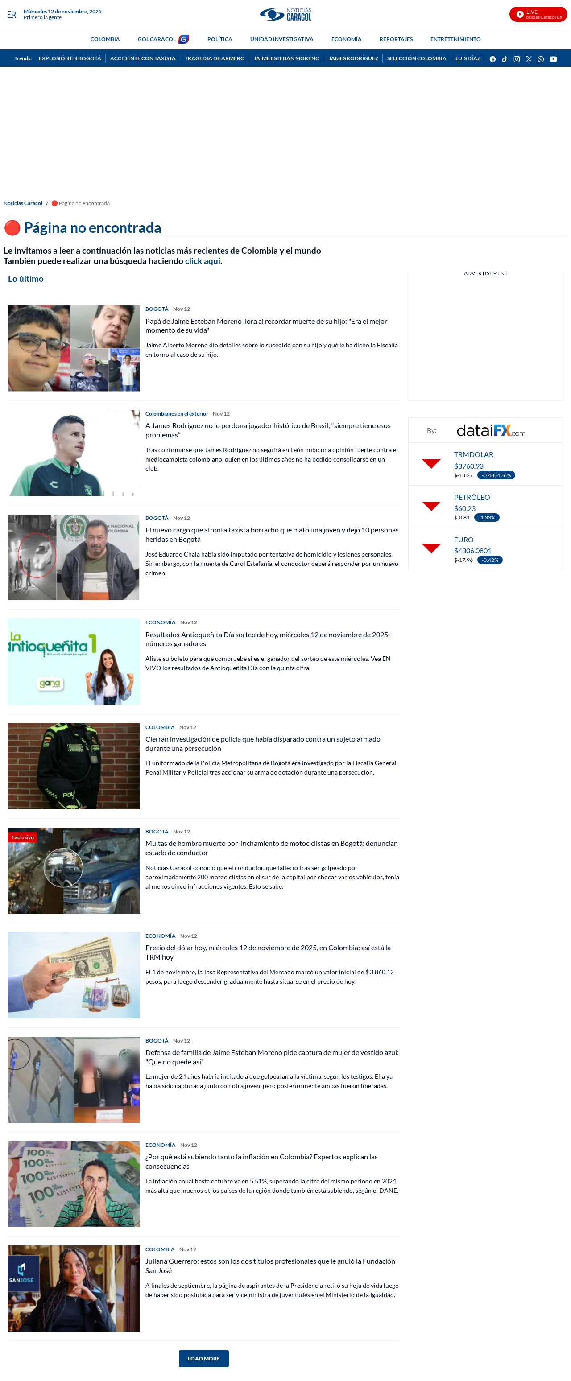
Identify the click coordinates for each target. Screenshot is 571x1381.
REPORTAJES (396, 39)
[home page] (285, 14)
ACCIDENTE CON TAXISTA (143, 58)
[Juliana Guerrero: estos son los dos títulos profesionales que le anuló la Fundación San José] (74, 1288)
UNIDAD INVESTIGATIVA (282, 39)
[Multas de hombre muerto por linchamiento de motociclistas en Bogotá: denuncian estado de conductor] (74, 871)
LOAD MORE (204, 1358)
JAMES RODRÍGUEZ (353, 58)
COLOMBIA (105, 39)
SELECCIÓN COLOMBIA (417, 58)
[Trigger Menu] (11, 15)
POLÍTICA (219, 39)
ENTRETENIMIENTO (455, 39)
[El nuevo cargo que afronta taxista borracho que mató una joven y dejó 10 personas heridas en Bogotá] (74, 557)
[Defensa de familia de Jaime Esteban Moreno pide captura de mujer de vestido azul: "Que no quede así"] (74, 1080)
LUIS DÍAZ (467, 58)
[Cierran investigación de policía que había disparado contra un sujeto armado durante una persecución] (74, 766)
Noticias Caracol (23, 203)
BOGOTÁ (157, 308)
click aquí (202, 261)
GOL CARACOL (157, 39)
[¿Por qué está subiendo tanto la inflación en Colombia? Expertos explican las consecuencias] (74, 1184)
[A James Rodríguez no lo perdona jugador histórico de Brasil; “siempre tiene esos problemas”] (74, 453)
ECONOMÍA (346, 39)
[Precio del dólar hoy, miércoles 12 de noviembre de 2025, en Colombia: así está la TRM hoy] (74, 975)
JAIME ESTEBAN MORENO (287, 58)
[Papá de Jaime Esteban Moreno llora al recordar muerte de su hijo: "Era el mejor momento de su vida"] (74, 348)
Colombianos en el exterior (176, 413)
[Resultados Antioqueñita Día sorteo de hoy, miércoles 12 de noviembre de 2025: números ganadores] (74, 661)
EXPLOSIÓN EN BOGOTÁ (70, 58)
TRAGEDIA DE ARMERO (215, 58)
